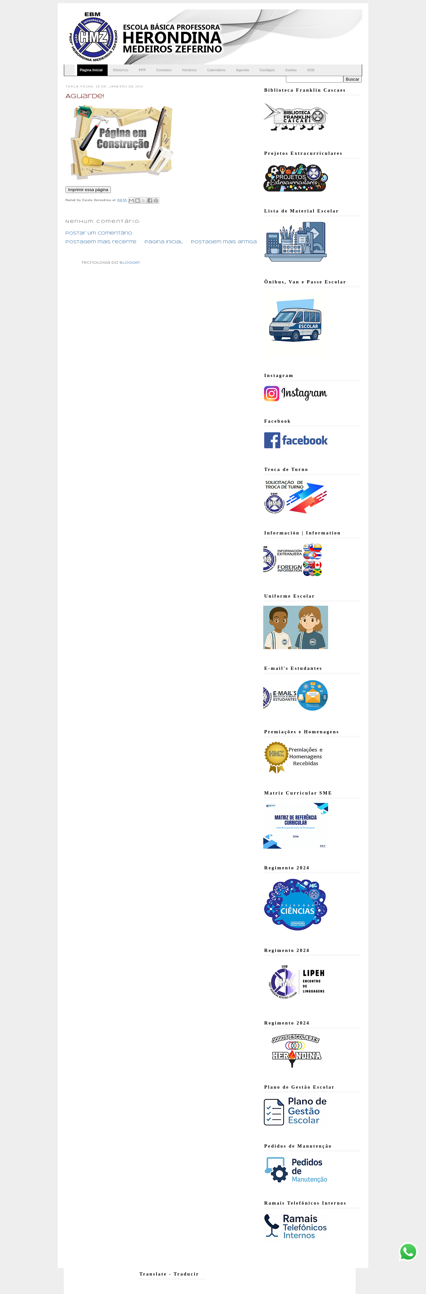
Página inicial (164, 242)
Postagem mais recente (100, 242)
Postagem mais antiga (224, 242)
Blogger (130, 262)
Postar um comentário (98, 233)
